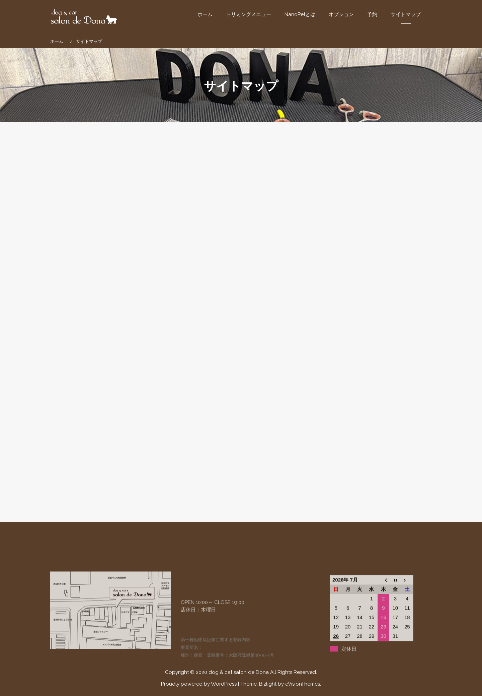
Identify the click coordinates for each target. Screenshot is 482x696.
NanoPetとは (300, 14)
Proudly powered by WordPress (199, 684)
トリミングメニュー (248, 14)
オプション (341, 14)
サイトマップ (406, 14)
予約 (372, 14)
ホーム (205, 14)
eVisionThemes (302, 684)
